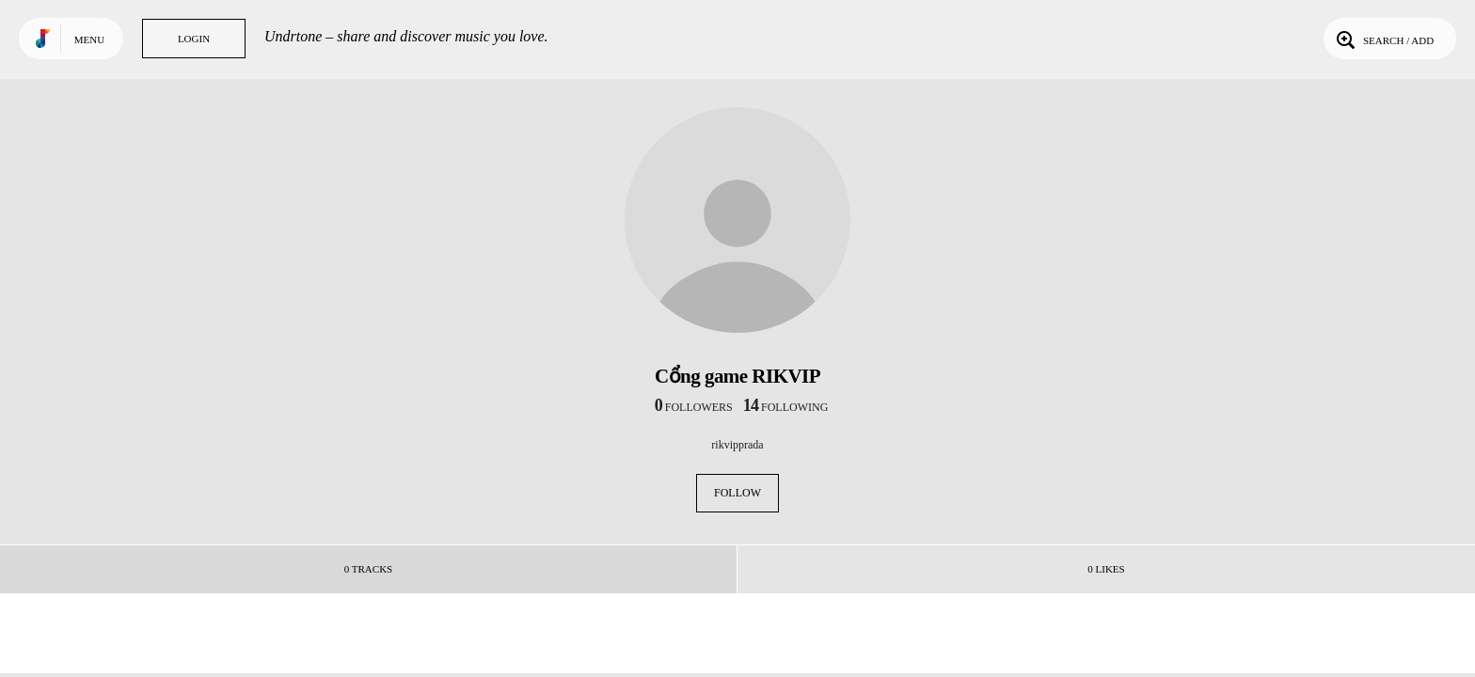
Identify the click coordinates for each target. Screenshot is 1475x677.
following (786, 407)
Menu (89, 39)
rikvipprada (737, 444)
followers (694, 407)
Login (194, 38)
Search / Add (1383, 38)
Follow (737, 492)
